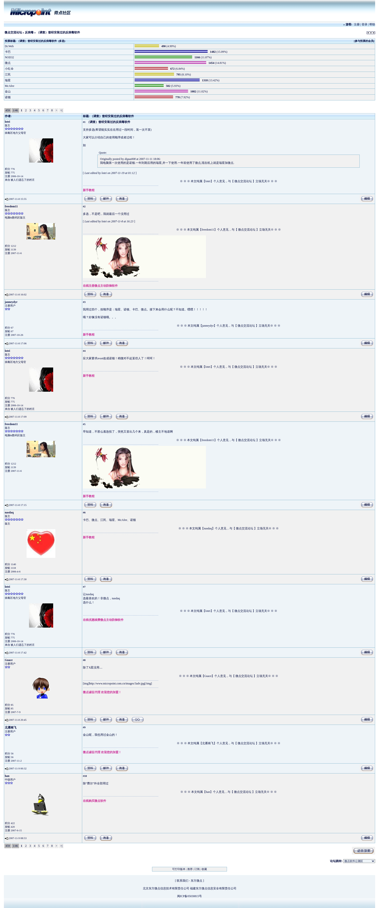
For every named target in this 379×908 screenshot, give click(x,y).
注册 (357, 24)
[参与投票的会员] (364, 40)
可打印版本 (178, 869)
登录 (364, 24)
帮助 (372, 24)
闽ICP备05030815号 (189, 896)
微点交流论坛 (13, 32)
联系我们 (182, 880)
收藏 (204, 869)
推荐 (190, 869)
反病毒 (29, 32)
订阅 (197, 869)
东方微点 (196, 880)
